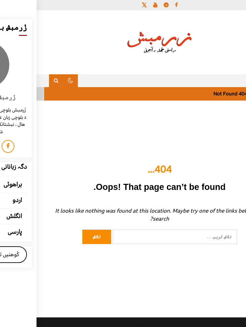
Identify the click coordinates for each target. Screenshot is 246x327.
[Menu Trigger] (225, 13)
